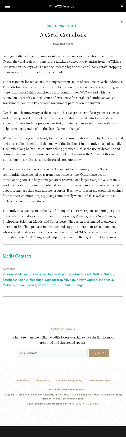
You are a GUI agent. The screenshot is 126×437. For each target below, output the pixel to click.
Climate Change (72, 285)
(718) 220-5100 (90, 403)
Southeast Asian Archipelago (23, 279)
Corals (54, 285)
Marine (8, 274)
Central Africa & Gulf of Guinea (91, 274)
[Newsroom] (63, 4)
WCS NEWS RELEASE (62, 26)
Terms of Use (22, 380)
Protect (43, 285)
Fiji (66, 279)
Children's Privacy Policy (69, 380)
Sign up (99, 353)
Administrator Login (99, 380)
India (20, 285)
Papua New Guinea (83, 279)
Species (31, 285)
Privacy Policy (42, 380)
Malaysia (9, 285)
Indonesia (106, 279)
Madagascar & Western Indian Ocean (41, 274)
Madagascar (53, 279)
